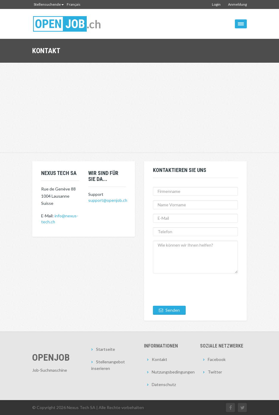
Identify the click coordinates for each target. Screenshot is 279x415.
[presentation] (198, 289)
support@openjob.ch (107, 200)
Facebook (217, 359)
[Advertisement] (139, 107)
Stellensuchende (49, 4)
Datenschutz (164, 384)
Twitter (215, 371)
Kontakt (159, 359)
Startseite (105, 349)
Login (216, 4)
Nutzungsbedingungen (171, 371)
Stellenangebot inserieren (108, 365)
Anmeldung (237, 4)
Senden (169, 310)
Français (73, 4)
